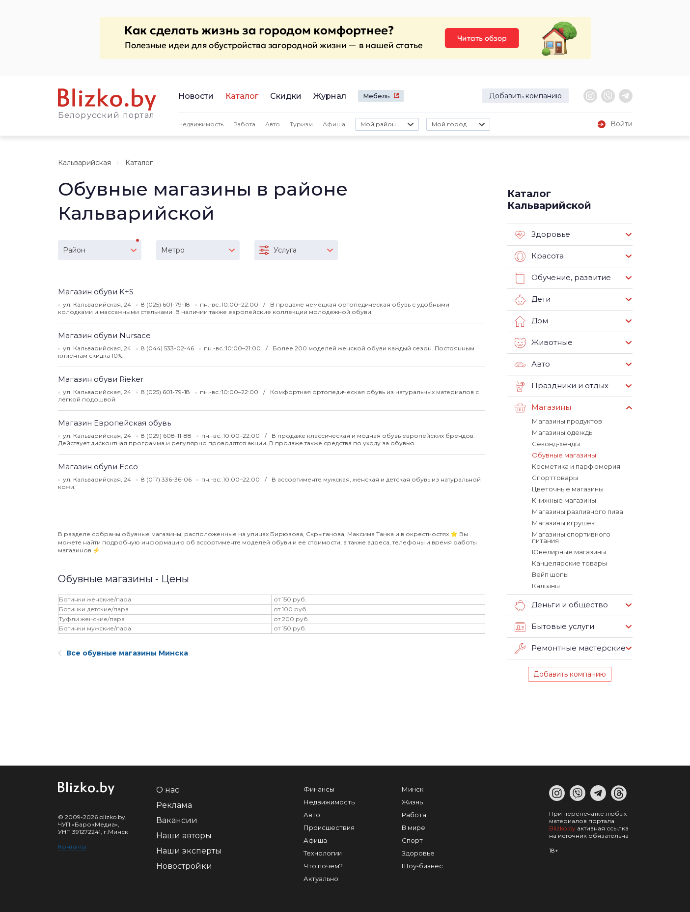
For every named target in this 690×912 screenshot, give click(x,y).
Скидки (286, 96)
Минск (412, 789)
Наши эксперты (188, 850)
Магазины (543, 407)
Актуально (321, 879)
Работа (244, 124)
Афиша (334, 124)
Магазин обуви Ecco (98, 466)
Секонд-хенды (556, 444)
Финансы (319, 789)
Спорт (412, 840)
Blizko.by (562, 828)
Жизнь (412, 802)
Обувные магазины (564, 455)
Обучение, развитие (563, 278)
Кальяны (546, 586)
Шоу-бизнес (422, 866)
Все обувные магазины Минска (123, 653)
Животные (544, 343)
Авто (272, 124)
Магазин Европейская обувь (114, 423)
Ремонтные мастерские (570, 648)
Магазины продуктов (567, 421)
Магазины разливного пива (577, 511)
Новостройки (184, 866)
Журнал (329, 96)
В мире (413, 827)
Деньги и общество (561, 605)
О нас (167, 790)
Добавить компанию (525, 95)
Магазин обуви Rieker (100, 379)
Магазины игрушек (563, 523)
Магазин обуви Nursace (104, 335)
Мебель (376, 96)
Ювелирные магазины (569, 552)
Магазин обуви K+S (96, 291)
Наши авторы (184, 835)
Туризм (301, 124)
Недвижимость (200, 124)
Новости (196, 96)
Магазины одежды (563, 432)
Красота (539, 256)
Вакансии (176, 820)
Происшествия (329, 827)
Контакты (72, 846)
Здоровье (542, 234)
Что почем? (323, 866)
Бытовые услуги (554, 627)
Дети (533, 299)
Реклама (174, 805)
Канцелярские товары (569, 563)
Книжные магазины (564, 500)
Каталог (241, 96)
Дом (531, 321)
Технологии (323, 853)
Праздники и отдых (561, 386)
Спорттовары (555, 478)
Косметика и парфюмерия (576, 466)
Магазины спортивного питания (571, 537)
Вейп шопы (550, 574)
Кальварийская (84, 162)
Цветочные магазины (568, 489)
